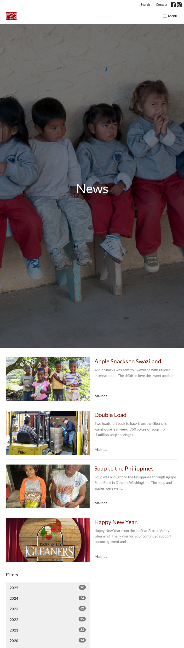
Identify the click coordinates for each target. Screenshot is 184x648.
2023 (48, 608)
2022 (48, 619)
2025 (48, 587)
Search (145, 4)
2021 (48, 629)
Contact (161, 4)
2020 (48, 640)
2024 (48, 598)
